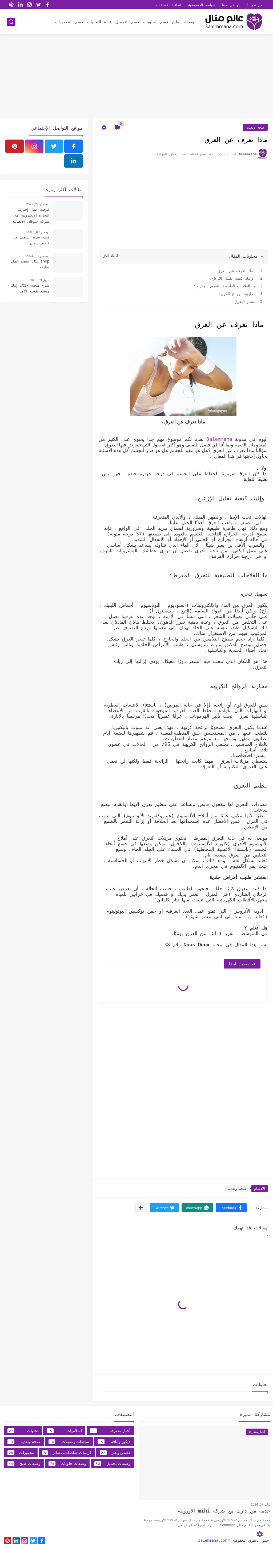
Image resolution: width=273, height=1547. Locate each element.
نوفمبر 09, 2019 (38, 232)
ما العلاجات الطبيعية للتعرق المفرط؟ (225, 285)
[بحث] (11, 22)
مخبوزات (20, 1452)
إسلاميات (64, 1430)
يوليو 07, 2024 (260, 1504)
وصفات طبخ (183, 21)
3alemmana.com (212, 1540)
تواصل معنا (230, 4)
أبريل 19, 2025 (39, 280)
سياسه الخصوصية (201, 4)
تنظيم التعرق (245, 301)
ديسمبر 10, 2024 (37, 256)
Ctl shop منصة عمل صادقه (30, 264)
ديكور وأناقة (114, 1441)
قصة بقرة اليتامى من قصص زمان (31, 239)
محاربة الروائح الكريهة (237, 293)
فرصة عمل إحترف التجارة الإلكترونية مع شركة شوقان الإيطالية (30, 215)
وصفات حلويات (67, 1463)
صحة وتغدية (255, 127)
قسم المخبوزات (69, 21)
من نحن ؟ (254, 4)
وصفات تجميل (112, 1463)
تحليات (22, 1430)
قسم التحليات (99, 21)
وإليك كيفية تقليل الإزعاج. (232, 278)
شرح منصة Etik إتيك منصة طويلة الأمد (30, 288)
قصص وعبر (115, 1452)
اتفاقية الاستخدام (168, 4)
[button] (231, 1207)
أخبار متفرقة (110, 1430)
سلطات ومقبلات (69, 1441)
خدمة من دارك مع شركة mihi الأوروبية (224, 1510)
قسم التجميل (127, 21)
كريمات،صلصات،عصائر (66, 1452)
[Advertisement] (136, 76)
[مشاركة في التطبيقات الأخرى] (140, 1207)
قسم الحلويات (155, 21)
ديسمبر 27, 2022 (37, 204)
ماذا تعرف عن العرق (235, 270)
